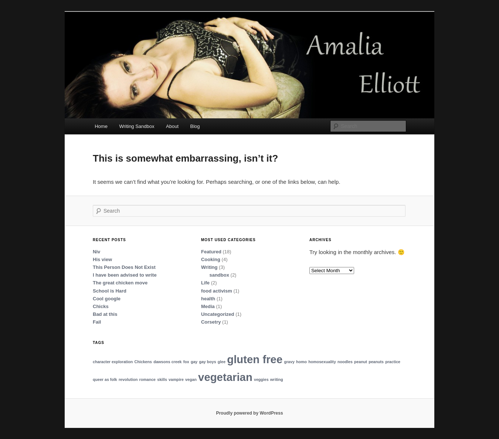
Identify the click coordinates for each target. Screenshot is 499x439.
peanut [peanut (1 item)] (360, 361)
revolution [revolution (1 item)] (128, 379)
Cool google (106, 298)
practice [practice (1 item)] (392, 361)
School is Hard (109, 291)
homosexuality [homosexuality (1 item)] (322, 361)
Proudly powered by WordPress (249, 413)
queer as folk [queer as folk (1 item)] (105, 379)
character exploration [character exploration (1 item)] (113, 361)
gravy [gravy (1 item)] (289, 361)
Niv (96, 251)
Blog (195, 126)
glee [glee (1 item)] (221, 361)
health (208, 298)
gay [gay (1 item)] (194, 361)
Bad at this (105, 314)
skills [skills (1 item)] (162, 379)
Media (208, 306)
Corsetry (211, 322)
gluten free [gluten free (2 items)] (254, 359)
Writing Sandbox (136, 126)
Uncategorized (217, 314)
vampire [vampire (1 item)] (176, 379)
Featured (211, 251)
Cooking (210, 259)
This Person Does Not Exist (124, 267)
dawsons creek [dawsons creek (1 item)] (167, 361)
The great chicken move (120, 283)
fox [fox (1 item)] (186, 361)
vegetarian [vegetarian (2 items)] (225, 377)
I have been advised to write (125, 275)
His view (102, 259)
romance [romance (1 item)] (147, 379)
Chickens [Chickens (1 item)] (143, 361)
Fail (97, 322)
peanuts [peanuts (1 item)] (376, 361)
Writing (209, 267)
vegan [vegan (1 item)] (191, 379)
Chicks (101, 306)
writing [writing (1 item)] (276, 379)
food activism (216, 291)
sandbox (219, 275)
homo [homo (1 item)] (301, 361)
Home (101, 126)
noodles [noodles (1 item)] (345, 361)
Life (205, 283)
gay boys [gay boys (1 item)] (207, 361)
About (172, 126)
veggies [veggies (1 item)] (261, 379)
